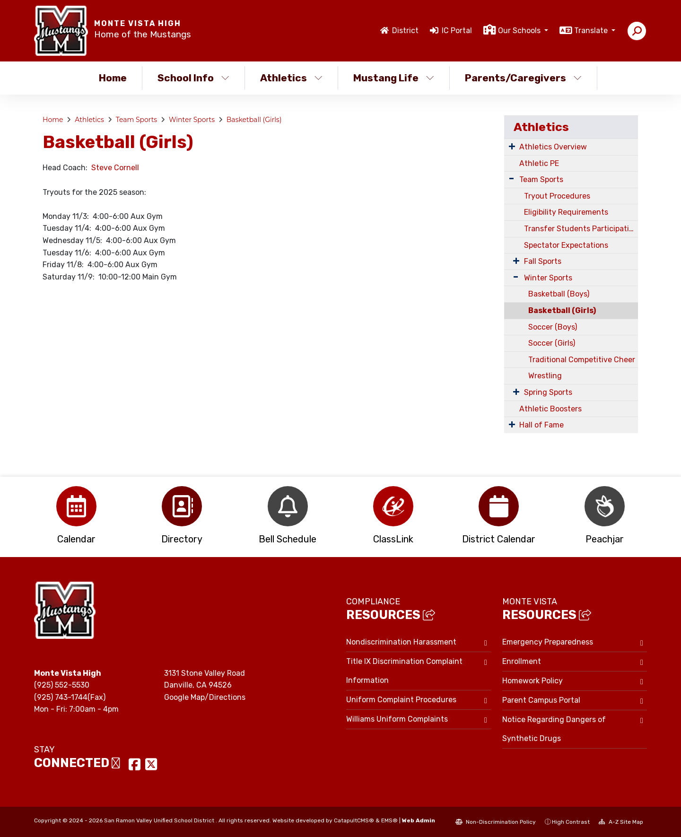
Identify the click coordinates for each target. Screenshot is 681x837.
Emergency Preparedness (547, 641)
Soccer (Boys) (552, 327)
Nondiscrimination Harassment (401, 641)
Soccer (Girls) (551, 343)
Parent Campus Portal (541, 700)
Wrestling (545, 375)
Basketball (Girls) (254, 119)
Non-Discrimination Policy (495, 822)
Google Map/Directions (204, 697)
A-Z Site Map (621, 822)
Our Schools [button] (520, 30)
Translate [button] (592, 30)
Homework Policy (532, 680)
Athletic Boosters (550, 408)
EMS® (389, 820)
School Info (193, 78)
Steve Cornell (116, 167)
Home (113, 78)
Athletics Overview (553, 146)
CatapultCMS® (354, 820)
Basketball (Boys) (558, 293)
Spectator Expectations (566, 245)
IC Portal (457, 30)
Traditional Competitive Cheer (581, 359)
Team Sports (136, 119)
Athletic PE (539, 163)
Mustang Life (393, 78)
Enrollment (521, 661)
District (405, 30)
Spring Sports (548, 392)
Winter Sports (192, 119)
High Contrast (571, 822)
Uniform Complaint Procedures (401, 699)
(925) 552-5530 (61, 684)
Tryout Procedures (557, 196)
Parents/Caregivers (523, 78)
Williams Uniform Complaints (397, 719)
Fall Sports (542, 261)
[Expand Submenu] (512, 146)
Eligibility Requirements (566, 212)
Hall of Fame (541, 424)
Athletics (291, 78)
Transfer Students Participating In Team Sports (581, 228)
